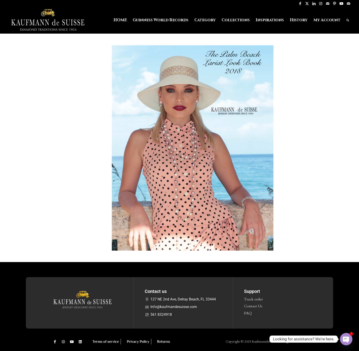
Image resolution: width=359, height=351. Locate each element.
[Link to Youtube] (341, 3)
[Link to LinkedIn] (314, 3)
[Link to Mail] (327, 3)
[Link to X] (307, 3)
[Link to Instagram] (321, 3)
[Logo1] (48, 20)
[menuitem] (120, 20)
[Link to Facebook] (300, 3)
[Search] (347, 20)
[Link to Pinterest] (334, 3)
